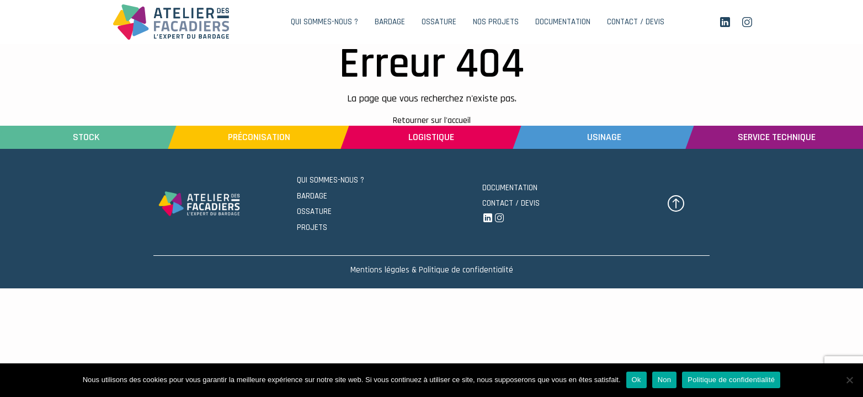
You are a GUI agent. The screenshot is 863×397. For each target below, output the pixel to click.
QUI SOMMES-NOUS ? (324, 22)
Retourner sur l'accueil (432, 120)
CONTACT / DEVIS (635, 22)
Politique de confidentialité (731, 379)
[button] (676, 203)
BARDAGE (312, 196)
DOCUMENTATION (562, 22)
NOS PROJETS (496, 22)
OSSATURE (314, 211)
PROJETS (312, 227)
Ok (636, 379)
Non (665, 379)
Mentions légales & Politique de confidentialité (431, 270)
